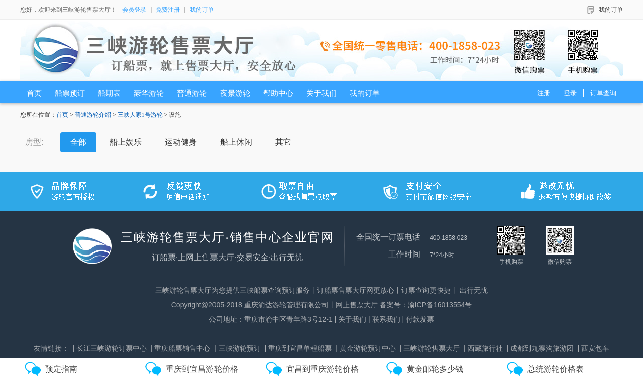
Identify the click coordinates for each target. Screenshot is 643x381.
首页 (62, 114)
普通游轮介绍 (93, 114)
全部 (78, 142)
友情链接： (51, 348)
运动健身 (181, 142)
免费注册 (168, 9)
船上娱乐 (126, 142)
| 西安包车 (594, 348)
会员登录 (134, 9)
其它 (283, 142)
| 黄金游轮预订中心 (366, 348)
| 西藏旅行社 (483, 348)
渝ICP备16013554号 (440, 305)
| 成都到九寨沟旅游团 (540, 348)
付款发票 (420, 319)
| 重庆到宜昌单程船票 (298, 348)
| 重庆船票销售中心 (181, 348)
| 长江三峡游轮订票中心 (109, 348)
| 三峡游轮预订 (238, 348)
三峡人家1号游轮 (140, 114)
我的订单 (202, 9)
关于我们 (352, 319)
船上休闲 (236, 142)
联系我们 (386, 319)
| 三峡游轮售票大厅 (430, 348)
